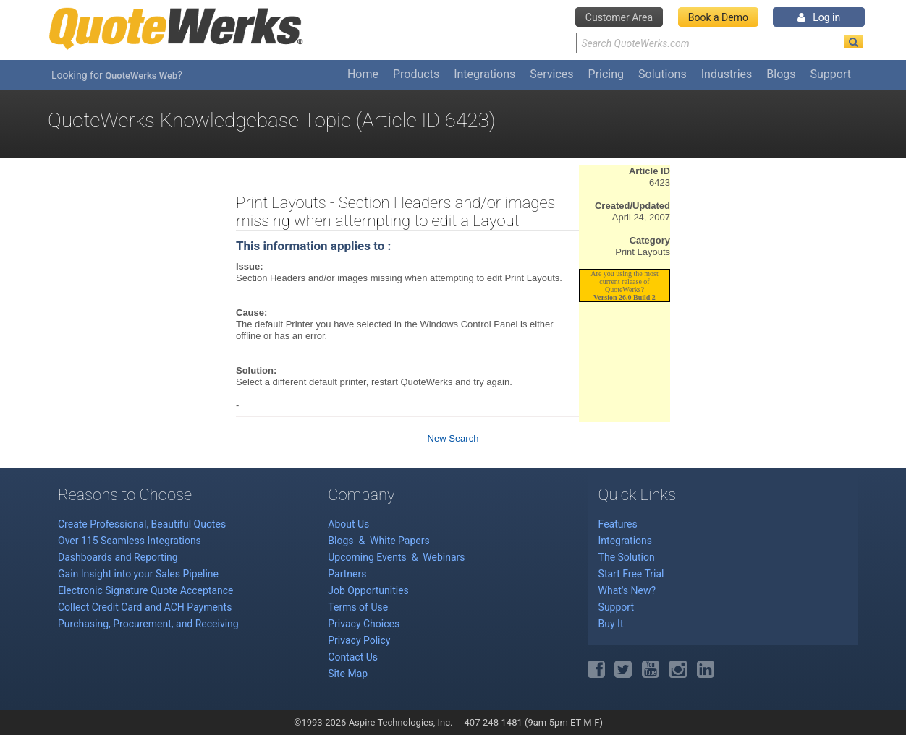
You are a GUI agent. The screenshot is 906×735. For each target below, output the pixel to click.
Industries (727, 74)
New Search (453, 438)
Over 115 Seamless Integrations (129, 540)
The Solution (626, 557)
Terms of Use (358, 607)
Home (362, 74)
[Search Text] (720, 43)
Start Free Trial (631, 574)
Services (551, 74)
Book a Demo (718, 17)
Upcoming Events (368, 557)
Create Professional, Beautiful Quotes (142, 524)
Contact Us (353, 657)
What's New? (627, 590)
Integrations (484, 74)
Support (830, 74)
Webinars (444, 557)
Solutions (662, 74)
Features (618, 524)
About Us (348, 524)
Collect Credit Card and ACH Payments (145, 607)
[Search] (853, 41)
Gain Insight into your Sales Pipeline (138, 574)
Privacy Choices (363, 623)
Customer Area (619, 17)
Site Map (348, 673)
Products (416, 74)
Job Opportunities (368, 590)
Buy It (611, 623)
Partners (347, 574)
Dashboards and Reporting (118, 557)
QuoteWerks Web (141, 75)
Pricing (606, 74)
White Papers (400, 540)
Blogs (780, 74)
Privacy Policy (359, 640)
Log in (818, 17)
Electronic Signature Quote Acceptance (146, 590)
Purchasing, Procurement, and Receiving (148, 623)
